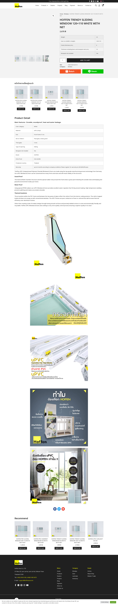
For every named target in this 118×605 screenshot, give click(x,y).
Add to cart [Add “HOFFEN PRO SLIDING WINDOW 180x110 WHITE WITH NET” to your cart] (22, 548)
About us (80, 5)
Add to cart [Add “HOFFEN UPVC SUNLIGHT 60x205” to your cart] (95, 546)
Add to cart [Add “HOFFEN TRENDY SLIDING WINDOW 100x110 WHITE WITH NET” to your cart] (67, 110)
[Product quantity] (63, 60)
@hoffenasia (84, 167)
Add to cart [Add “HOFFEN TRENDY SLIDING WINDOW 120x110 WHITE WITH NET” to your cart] (82, 110)
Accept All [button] (113, 602)
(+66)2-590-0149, (22, 577)
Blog (66, 5)
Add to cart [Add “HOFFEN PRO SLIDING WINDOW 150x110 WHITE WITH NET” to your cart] (36, 109)
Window (66, 14)
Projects (60, 5)
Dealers (52, 5)
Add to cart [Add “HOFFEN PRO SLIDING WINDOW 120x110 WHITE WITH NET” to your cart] (21, 109)
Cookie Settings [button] (104, 602)
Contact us (88, 5)
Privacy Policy (58, 599)
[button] (55, 509)
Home (37, 5)
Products (44, 5)
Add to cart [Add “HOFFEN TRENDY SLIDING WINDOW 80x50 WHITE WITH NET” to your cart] (51, 109)
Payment (72, 5)
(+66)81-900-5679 (32, 577)
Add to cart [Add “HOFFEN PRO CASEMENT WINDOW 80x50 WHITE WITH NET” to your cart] (41, 548)
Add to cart (85, 60)
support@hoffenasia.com (26, 580)
